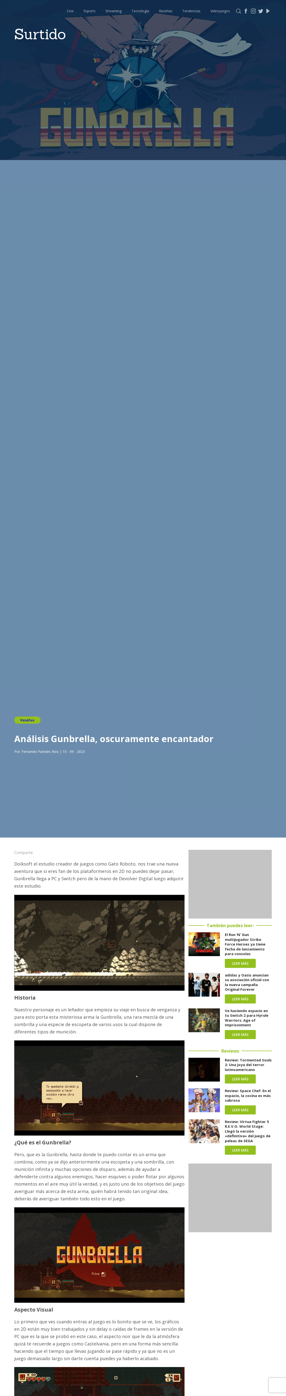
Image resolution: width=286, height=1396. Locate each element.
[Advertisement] (230, 884)
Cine (70, 11)
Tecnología (140, 11)
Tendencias (191, 11)
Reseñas (165, 11)
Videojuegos (220, 11)
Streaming (113, 11)
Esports (90, 11)
